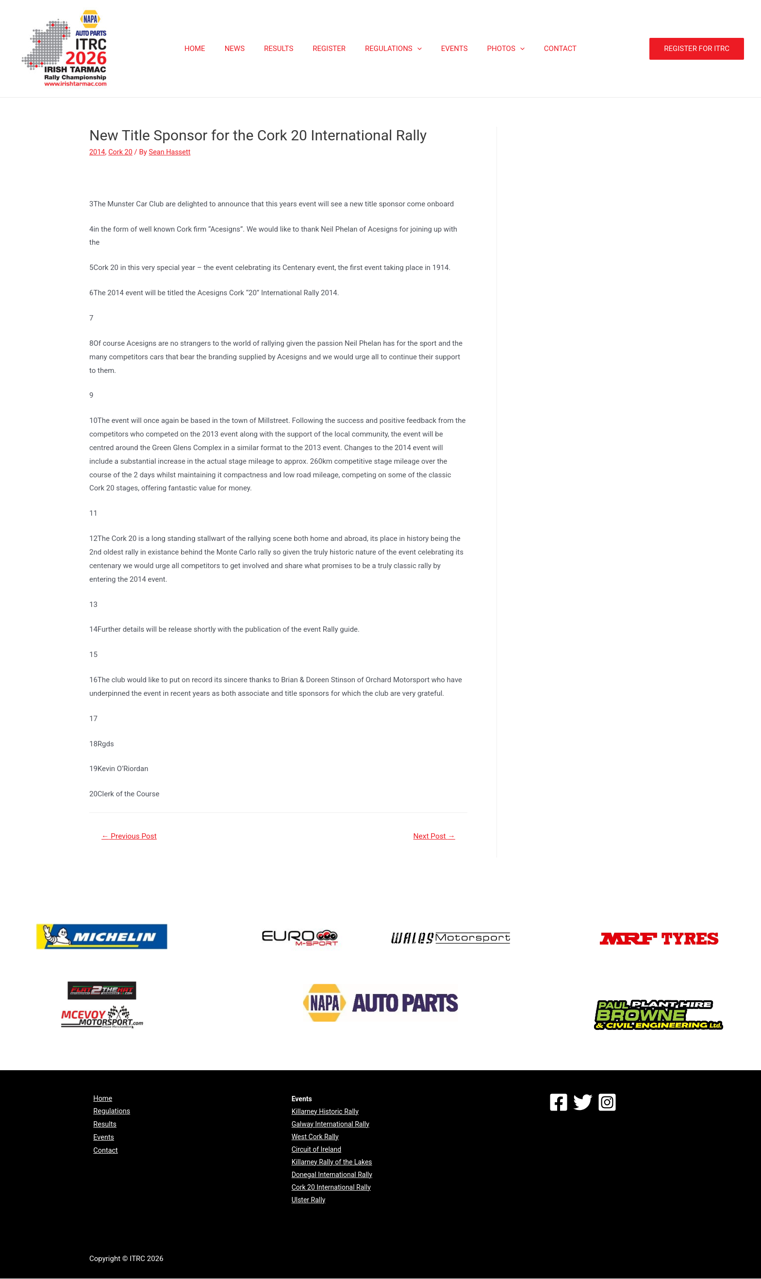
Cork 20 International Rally (331, 1188)
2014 (97, 152)
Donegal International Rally (332, 1175)
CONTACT (543, 48)
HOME (211, 48)
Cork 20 (121, 152)
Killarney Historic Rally (325, 1112)
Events (100, 1139)
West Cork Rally (315, 1137)
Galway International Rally (330, 1124)
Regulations (108, 1113)
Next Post (433, 836)
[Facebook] (558, 1102)
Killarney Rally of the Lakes (332, 1162)
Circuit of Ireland (316, 1150)
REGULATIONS (391, 49)
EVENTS (447, 48)
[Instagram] (607, 1102)
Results (101, 1126)
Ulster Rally (309, 1200)
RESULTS (285, 48)
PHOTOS (494, 49)
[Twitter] (583, 1102)
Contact (102, 1153)
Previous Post (130, 836)
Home (99, 1099)
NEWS (247, 48)
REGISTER (331, 48)
